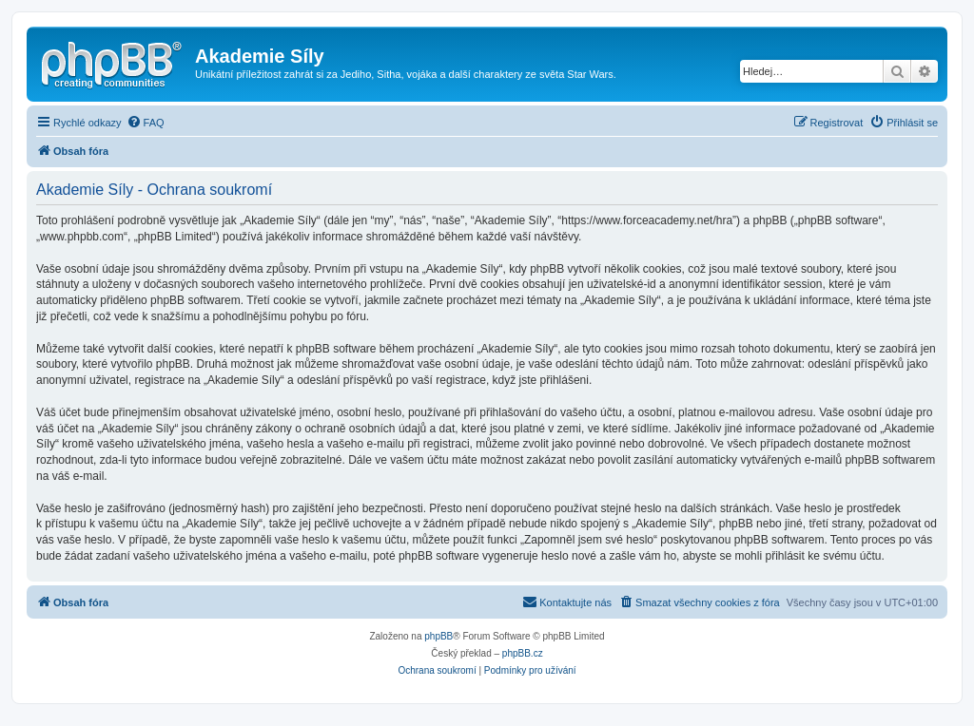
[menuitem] (146, 122)
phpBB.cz (522, 653)
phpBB (438, 636)
